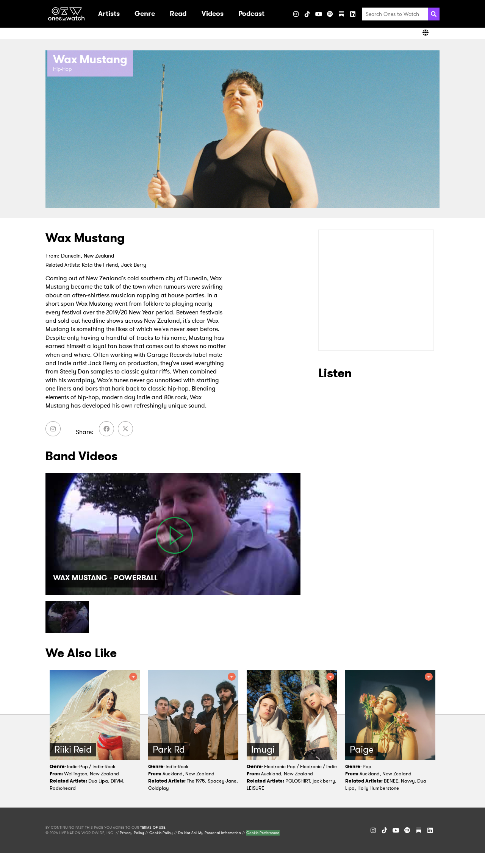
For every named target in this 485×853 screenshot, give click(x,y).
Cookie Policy (161, 833)
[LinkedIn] (352, 14)
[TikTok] (307, 14)
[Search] (434, 14)
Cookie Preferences (263, 833)
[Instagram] (296, 14)
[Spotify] (330, 14)
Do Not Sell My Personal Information (209, 833)
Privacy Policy (132, 833)
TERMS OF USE (152, 827)
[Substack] (341, 14)
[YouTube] (318, 14)
